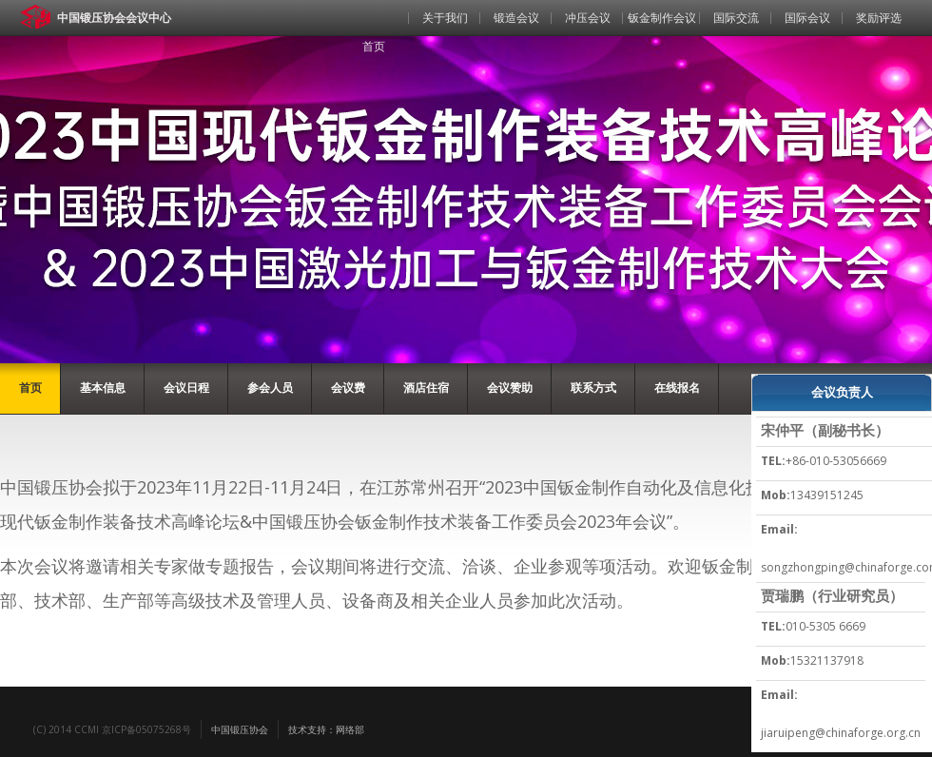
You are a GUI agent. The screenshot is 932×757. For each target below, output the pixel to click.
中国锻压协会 (239, 729)
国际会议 (807, 18)
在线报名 (677, 387)
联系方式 (593, 387)
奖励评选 (879, 18)
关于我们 (445, 18)
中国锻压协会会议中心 (114, 18)
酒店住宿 (426, 387)
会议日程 (186, 387)
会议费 (348, 387)
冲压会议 (588, 18)
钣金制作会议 (662, 18)
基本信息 (103, 387)
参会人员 (270, 387)
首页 (373, 46)
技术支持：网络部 (326, 729)
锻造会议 (516, 18)
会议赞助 (510, 387)
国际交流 (736, 18)
